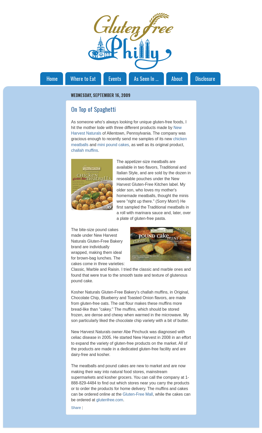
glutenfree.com (109, 400)
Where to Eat (83, 78)
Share (76, 408)
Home (52, 78)
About (177, 78)
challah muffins (84, 150)
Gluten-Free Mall (138, 394)
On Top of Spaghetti (93, 109)
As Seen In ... (146, 78)
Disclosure (205, 78)
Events (115, 78)
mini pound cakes (113, 145)
